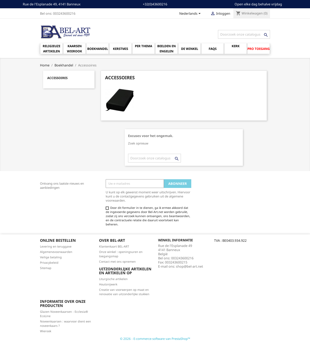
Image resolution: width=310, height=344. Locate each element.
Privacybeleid (49, 263)
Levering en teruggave (55, 246)
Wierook (45, 331)
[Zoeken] (244, 34)
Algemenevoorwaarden (56, 252)
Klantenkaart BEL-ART (114, 246)
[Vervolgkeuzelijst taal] (190, 13)
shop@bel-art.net (189, 266)
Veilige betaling (51, 257)
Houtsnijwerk (108, 284)
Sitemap (45, 268)
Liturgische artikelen (113, 279)
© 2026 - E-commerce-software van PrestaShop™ (155, 339)
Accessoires (57, 78)
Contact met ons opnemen (117, 261)
